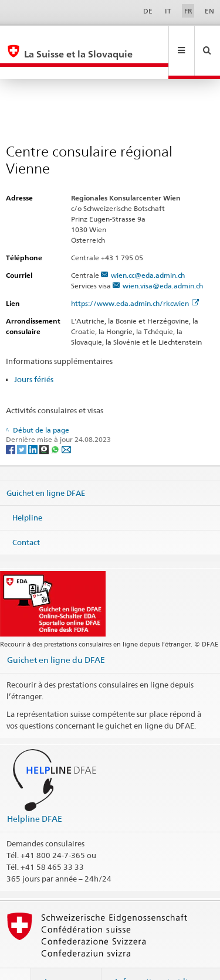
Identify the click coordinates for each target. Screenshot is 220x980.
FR (188, 10)
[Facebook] (11, 423)
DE (148, 10)
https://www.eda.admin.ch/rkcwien (135, 278)
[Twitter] (22, 423)
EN (209, 10)
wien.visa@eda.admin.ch (163, 260)
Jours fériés (33, 354)
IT (168, 10)
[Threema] (44, 423)
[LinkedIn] (33, 423)
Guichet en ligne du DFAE (56, 634)
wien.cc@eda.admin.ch (148, 250)
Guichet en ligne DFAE (45, 467)
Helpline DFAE (34, 793)
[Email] (66, 423)
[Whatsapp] (56, 423)
